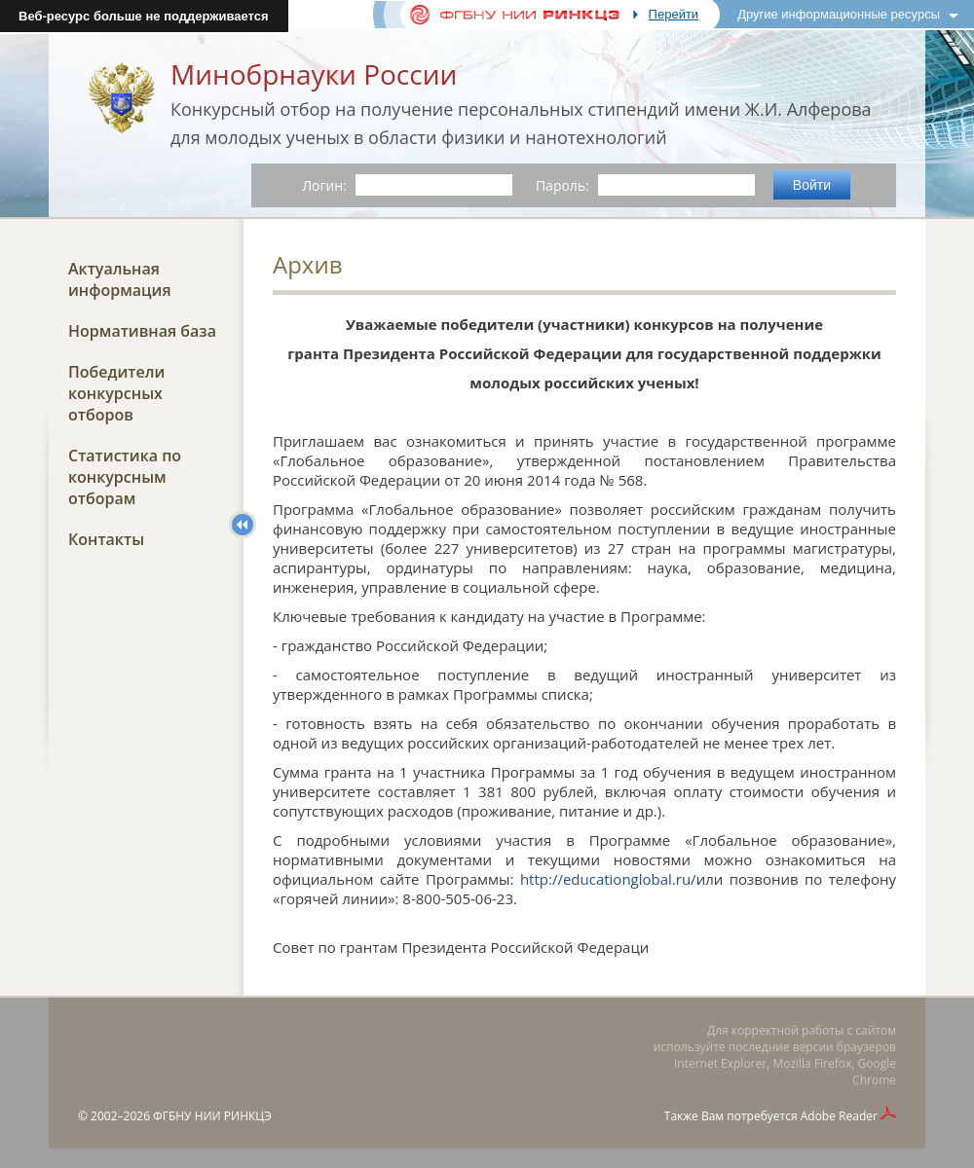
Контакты (106, 539)
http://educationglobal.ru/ (608, 879)
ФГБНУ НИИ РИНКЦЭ (212, 1116)
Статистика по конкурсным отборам (124, 477)
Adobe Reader (839, 1116)
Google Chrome (874, 1071)
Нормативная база (142, 331)
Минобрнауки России (313, 73)
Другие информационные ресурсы (838, 14)
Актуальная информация (119, 279)
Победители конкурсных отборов (116, 393)
